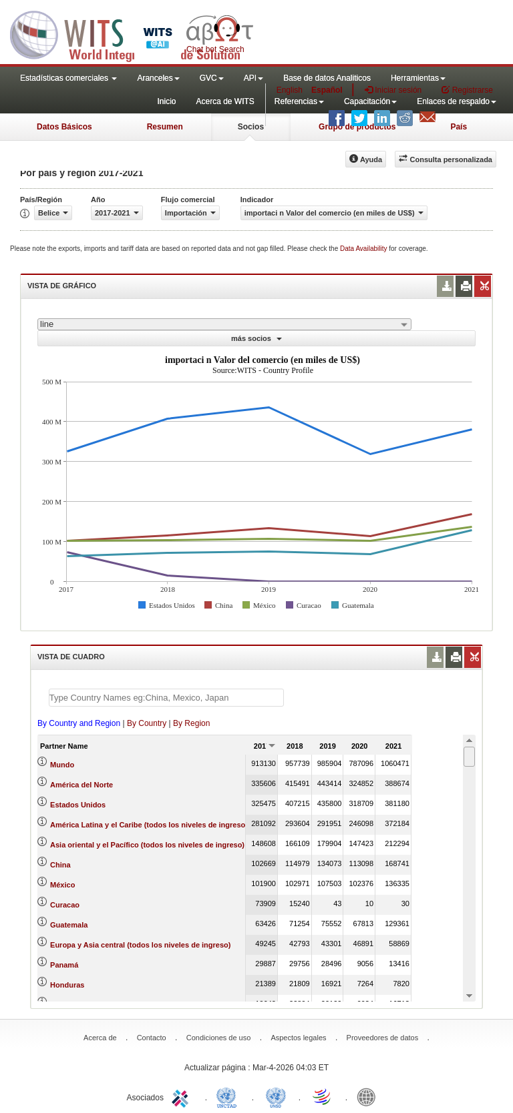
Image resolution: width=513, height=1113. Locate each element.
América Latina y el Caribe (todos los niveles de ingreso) (149, 825)
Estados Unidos (78, 805)
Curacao (64, 905)
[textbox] (166, 698)
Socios (251, 126)
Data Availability (364, 248)
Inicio (166, 101)
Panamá (64, 965)
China (60, 865)
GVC (212, 78)
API (253, 78)
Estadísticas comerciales (68, 78)
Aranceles (158, 78)
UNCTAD (229, 1096)
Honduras (67, 985)
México (62, 885)
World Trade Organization (322, 1096)
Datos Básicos (64, 126)
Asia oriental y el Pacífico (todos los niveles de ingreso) (147, 845)
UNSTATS (276, 1096)
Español (327, 90)
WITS (133, 33)
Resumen (165, 126)
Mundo (62, 765)
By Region (191, 723)
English (290, 90)
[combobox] (224, 324)
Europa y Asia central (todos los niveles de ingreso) (140, 945)
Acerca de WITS (225, 101)
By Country (146, 723)
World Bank (369, 1096)
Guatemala (69, 925)
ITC (182, 1096)
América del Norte (81, 785)
